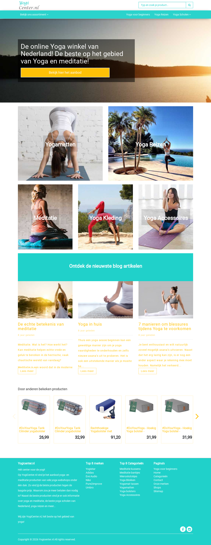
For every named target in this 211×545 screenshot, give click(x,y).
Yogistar (90, 468)
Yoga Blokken (127, 480)
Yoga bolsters (128, 491)
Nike (88, 480)
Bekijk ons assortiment (34, 14)
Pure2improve (94, 483)
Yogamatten (127, 487)
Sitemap (158, 491)
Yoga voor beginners (138, 14)
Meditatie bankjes (130, 472)
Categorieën (161, 476)
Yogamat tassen (129, 483)
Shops (157, 487)
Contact (158, 480)
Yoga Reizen (161, 14)
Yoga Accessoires (130, 494)
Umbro (90, 487)
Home (157, 472)
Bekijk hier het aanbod (65, 72)
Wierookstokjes (128, 476)
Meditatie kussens (130, 468)
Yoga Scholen (182, 14)
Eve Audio (91, 476)
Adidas (90, 472)
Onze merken (161, 483)
